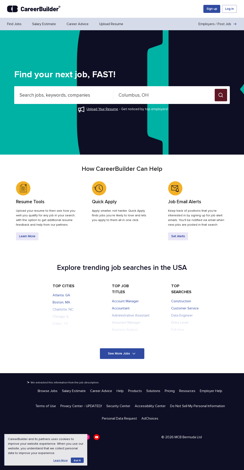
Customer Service (185, 308)
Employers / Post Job (217, 24)
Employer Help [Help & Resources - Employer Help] (211, 391)
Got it (77, 460)
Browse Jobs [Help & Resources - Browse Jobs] (48, 391)
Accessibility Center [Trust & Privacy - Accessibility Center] (150, 406)
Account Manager (125, 301)
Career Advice (78, 24)
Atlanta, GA (61, 295)
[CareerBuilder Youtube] (98, 438)
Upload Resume (111, 24)
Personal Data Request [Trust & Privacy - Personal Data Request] (119, 418)
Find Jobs (14, 24)
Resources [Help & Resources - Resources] (187, 391)
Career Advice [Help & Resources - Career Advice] (101, 391)
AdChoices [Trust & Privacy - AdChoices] (149, 418)
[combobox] (63, 95)
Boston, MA (61, 302)
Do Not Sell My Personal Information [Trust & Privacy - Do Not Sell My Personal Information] (197, 406)
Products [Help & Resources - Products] (135, 391)
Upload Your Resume (102, 109)
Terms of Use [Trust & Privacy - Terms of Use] (45, 406)
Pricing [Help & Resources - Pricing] (170, 391)
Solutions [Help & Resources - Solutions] (153, 391)
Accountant (121, 308)
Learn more (60, 460)
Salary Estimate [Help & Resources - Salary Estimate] (74, 391)
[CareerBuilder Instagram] (88, 438)
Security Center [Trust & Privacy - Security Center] (118, 406)
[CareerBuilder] (33, 9)
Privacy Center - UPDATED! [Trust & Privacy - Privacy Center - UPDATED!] (81, 406)
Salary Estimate (44, 24)
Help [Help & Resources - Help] (120, 391)
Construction (181, 301)
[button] (221, 95)
